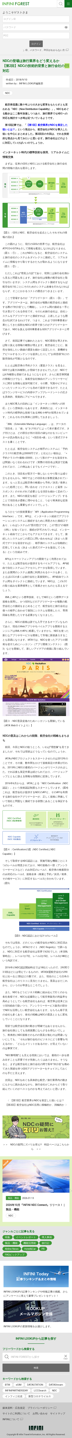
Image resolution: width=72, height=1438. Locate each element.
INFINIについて (11, 1419)
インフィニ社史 (14, 1396)
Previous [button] (2, 1191)
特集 (7, 1237)
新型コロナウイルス (39, 1396)
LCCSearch (40, 1390)
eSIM (18, 1384)
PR (43, 1248)
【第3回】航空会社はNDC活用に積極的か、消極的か (34, 1104)
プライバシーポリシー (40, 1407)
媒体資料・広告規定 (14, 1407)
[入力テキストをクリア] (66, 1356)
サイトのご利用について (16, 1413)
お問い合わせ (40, 1413)
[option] (36, 1191)
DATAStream (56, 1384)
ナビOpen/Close (68, 3)
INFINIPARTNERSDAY (16, 1390)
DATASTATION (35, 1384)
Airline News (12, 1248)
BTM (7, 1384)
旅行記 (45, 1243)
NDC (7, 93)
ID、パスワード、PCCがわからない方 (45, 50)
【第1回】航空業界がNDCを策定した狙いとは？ (37, 1100)
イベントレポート (26, 1237)
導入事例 (47, 1237)
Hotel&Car (30, 1248)
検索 (60, 3)
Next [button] (70, 1191)
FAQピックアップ (15, 1254)
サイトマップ (57, 1413)
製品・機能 (11, 1243)
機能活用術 (29, 1243)
